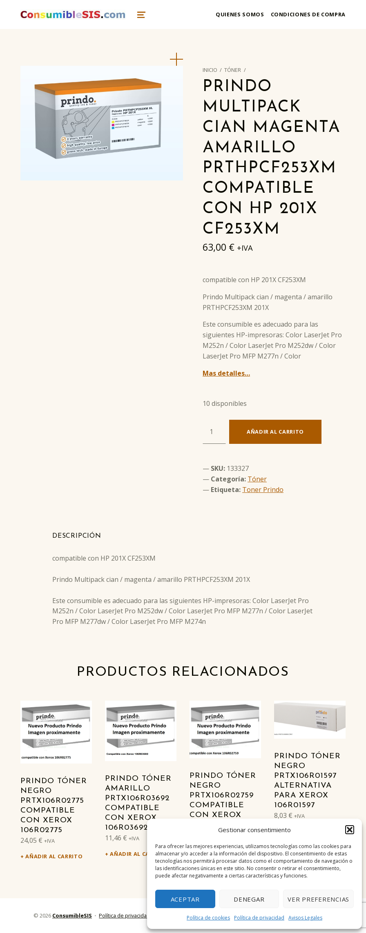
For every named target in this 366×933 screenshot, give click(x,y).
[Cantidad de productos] (214, 432)
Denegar (249, 899)
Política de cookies (208, 917)
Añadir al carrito (275, 431)
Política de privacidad (259, 917)
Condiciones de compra (308, 14)
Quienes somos (240, 14)
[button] (350, 830)
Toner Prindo (262, 489)
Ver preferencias (318, 899)
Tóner (232, 69)
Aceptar (185, 899)
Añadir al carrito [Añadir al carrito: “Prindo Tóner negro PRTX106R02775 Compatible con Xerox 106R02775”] (54, 856)
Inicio (210, 69)
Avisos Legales (305, 917)
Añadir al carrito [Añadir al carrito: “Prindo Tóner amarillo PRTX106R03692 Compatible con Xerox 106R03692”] (138, 853)
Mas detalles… (226, 373)
